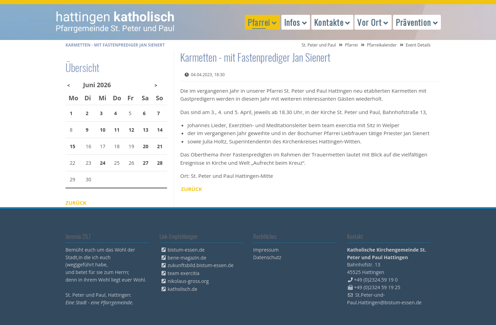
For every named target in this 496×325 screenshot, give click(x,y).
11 (117, 129)
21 (160, 146)
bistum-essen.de (186, 249)
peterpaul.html (115, 22)
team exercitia (184, 273)
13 (145, 129)
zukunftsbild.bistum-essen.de (201, 265)
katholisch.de (182, 289)
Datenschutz (267, 257)
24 (102, 163)
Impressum (266, 249)
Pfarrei (351, 45)
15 (72, 146)
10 (102, 129)
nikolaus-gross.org (188, 281)
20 (145, 146)
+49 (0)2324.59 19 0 (376, 279)
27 (145, 163)
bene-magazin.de (187, 257)
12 (131, 129)
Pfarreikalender (382, 45)
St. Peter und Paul (319, 45)
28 (160, 163)
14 (160, 129)
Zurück (191, 188)
